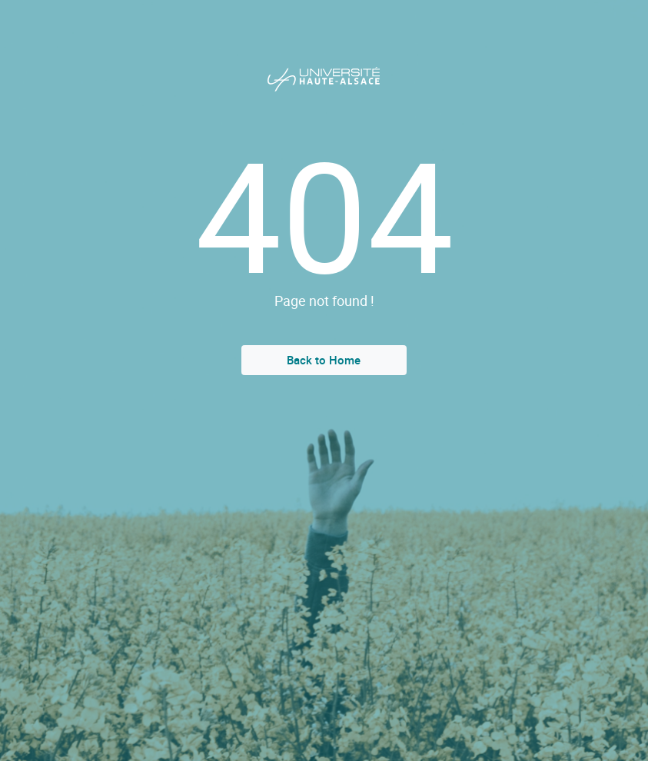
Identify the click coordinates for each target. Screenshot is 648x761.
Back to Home (324, 359)
